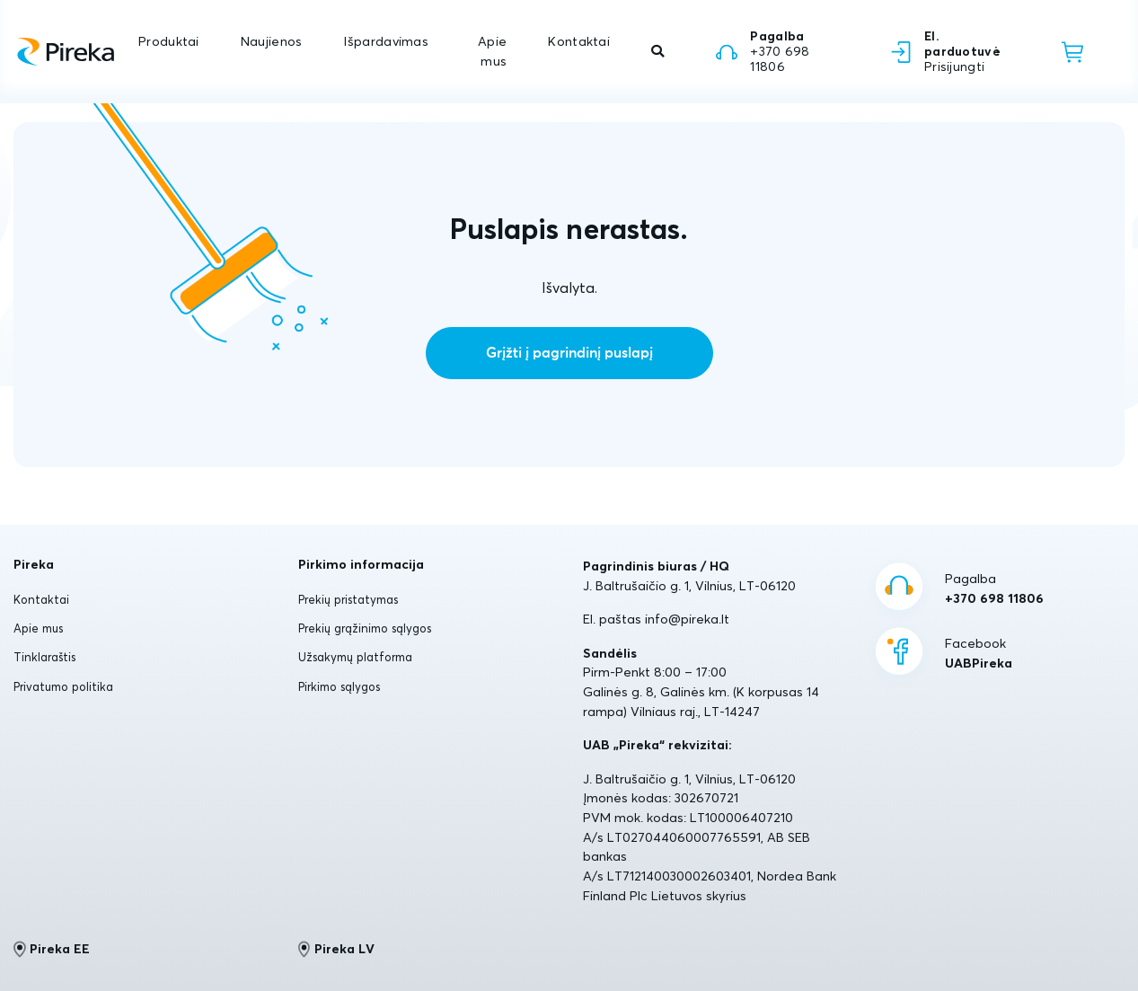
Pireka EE (51, 949)
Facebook (978, 654)
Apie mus (492, 51)
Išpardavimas (385, 41)
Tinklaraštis (44, 657)
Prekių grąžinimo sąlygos (364, 628)
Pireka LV (336, 949)
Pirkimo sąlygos (339, 686)
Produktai (168, 41)
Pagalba (994, 589)
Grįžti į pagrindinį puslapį (569, 353)
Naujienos (272, 41)
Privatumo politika (63, 686)
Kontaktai (579, 41)
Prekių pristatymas (348, 599)
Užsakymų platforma (355, 657)
